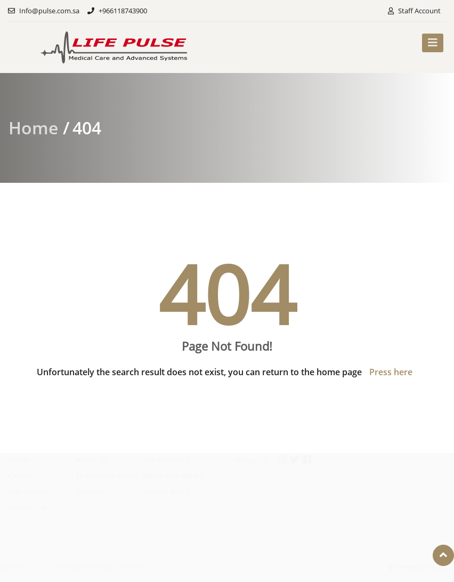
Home (33, 127)
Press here (390, 372)
